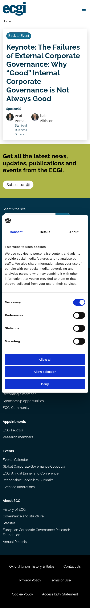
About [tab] (73, 232)
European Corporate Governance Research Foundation (36, 532)
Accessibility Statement (60, 595)
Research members (18, 437)
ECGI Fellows (13, 431)
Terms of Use (60, 581)
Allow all (45, 359)
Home (7, 21)
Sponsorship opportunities (23, 401)
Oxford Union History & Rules (31, 567)
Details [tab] (45, 232)
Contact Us (72, 567)
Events (8, 451)
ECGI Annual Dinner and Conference (30, 474)
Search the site (14, 209)
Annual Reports (15, 542)
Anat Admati (20, 118)
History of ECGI (14, 510)
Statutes (9, 523)
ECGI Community (16, 408)
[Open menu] (83, 9)
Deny (45, 384)
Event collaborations (19, 487)
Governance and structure (23, 517)
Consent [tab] (16, 232)
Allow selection (44, 371)
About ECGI (12, 501)
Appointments (14, 422)
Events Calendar (15, 460)
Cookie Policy (22, 595)
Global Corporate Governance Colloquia (34, 467)
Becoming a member (19, 394)
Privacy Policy (30, 581)
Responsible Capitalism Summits (28, 480)
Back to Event (18, 35)
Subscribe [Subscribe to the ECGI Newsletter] (18, 185)
